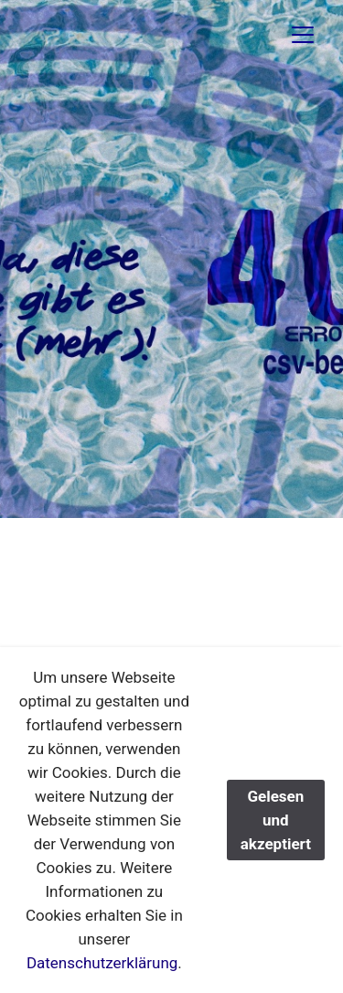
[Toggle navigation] (302, 34)
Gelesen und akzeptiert (276, 820)
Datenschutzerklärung (102, 963)
